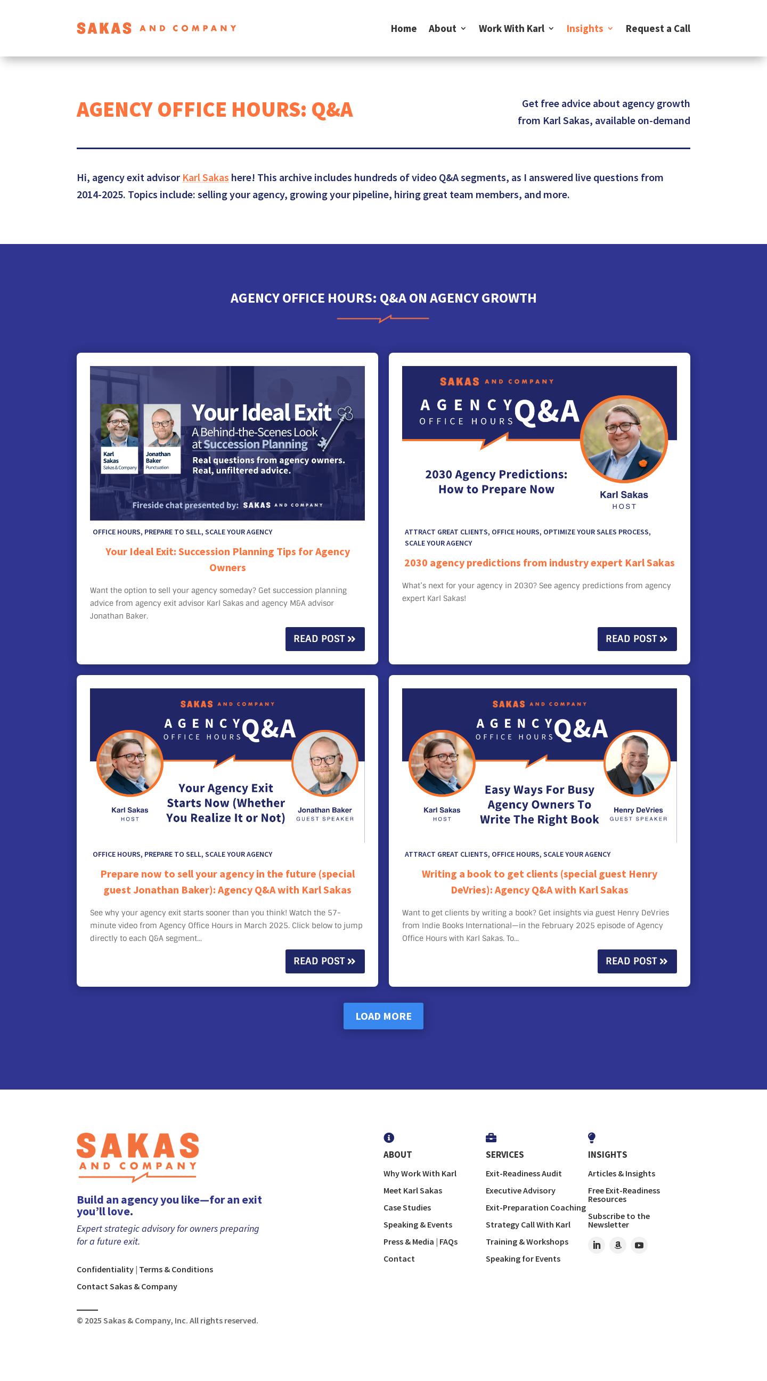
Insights (585, 28)
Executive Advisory (521, 1190)
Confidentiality (105, 1269)
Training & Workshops (527, 1241)
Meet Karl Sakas (413, 1190)
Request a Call (658, 28)
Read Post (319, 638)
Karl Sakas (205, 177)
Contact (399, 1258)
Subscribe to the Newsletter (619, 1220)
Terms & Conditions (176, 1269)
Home (404, 28)
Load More (383, 1015)
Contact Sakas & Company (127, 1286)
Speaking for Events (523, 1258)
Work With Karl (511, 28)
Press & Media (409, 1241)
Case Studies (407, 1207)
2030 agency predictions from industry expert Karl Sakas (539, 562)
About (442, 28)
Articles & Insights (621, 1173)
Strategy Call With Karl (528, 1224)
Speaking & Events (418, 1224)
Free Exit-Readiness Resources (624, 1194)
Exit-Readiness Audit (524, 1173)
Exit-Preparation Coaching (536, 1207)
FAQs (448, 1241)
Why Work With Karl (420, 1173)
